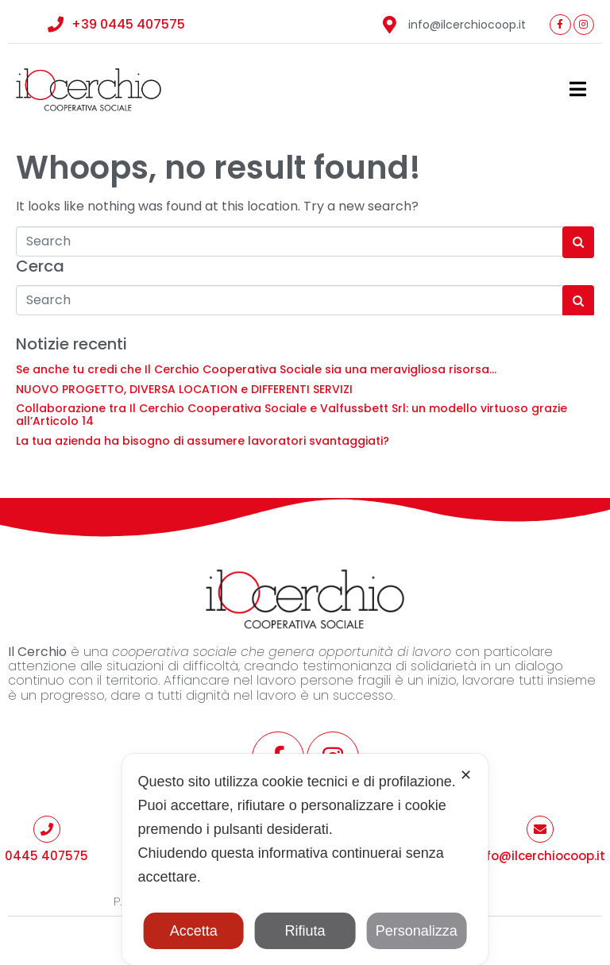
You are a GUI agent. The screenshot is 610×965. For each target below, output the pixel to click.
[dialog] (305, 859)
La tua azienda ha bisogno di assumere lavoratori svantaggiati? (202, 441)
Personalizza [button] (417, 931)
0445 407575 (46, 855)
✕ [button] (466, 775)
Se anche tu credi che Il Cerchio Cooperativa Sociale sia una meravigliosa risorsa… (256, 369)
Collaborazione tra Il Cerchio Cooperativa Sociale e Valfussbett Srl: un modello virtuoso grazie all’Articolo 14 (291, 414)
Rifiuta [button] (304, 931)
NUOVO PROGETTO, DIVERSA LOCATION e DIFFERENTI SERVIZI (184, 389)
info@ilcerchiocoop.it (540, 855)
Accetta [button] (194, 931)
